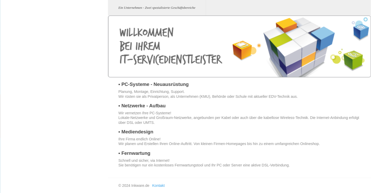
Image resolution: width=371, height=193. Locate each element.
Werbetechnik (15, 118)
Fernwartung (58, 132)
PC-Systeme (58, 100)
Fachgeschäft (15, 154)
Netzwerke (56, 110)
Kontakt (10, 142)
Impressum (13, 130)
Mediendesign (59, 121)
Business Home (17, 94)
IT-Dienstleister (16, 106)
